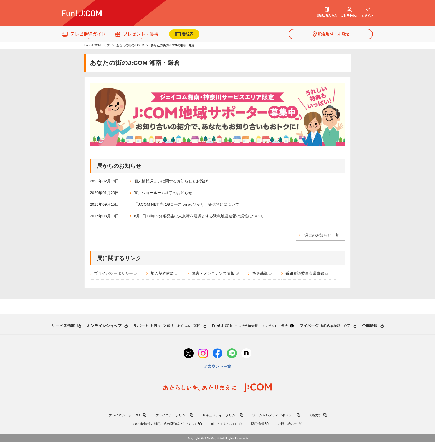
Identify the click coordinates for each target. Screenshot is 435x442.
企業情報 (373, 325)
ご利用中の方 (349, 12)
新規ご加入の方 (327, 12)
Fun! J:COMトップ (97, 45)
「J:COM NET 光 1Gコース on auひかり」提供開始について (186, 204)
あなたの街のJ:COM (130, 45)
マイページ (327, 325)
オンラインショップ (107, 325)
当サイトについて (226, 423)
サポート (169, 325)
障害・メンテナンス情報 (213, 273)
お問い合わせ (290, 423)
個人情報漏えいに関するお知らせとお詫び (171, 181)
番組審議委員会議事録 (304, 273)
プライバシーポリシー (113, 273)
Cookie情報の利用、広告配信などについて (167, 423)
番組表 (184, 34)
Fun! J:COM (253, 325)
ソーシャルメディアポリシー (276, 415)
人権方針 (318, 415)
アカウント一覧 (217, 366)
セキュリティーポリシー (222, 415)
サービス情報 (66, 325)
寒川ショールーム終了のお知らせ (163, 192)
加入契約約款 (162, 273)
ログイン (367, 12)
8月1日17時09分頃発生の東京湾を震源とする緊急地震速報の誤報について (199, 216)
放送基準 (260, 273)
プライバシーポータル (127, 415)
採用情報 (260, 423)
